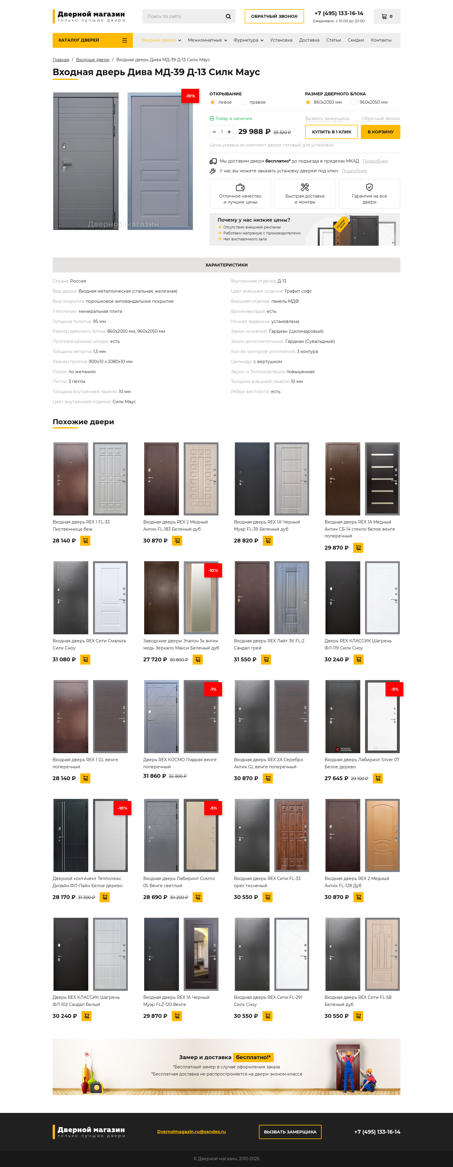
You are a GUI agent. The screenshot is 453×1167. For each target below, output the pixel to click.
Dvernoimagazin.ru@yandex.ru (191, 1131)
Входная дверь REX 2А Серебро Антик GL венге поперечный (268, 763)
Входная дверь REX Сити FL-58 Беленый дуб (358, 1001)
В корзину (381, 132)
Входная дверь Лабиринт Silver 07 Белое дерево (362, 763)
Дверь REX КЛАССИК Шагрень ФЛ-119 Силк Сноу (358, 644)
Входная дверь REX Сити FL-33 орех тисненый (267, 882)
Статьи (333, 40)
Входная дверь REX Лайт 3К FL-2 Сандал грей (269, 644)
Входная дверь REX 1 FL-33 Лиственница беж (81, 525)
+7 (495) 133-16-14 (338, 13)
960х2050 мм (369, 102)
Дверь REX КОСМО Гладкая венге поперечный (180, 763)
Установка (281, 40)
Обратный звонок (274, 16)
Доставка (309, 40)
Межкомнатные (205, 40)
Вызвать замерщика (327, 118)
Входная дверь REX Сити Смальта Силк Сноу (89, 644)
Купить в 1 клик (331, 132)
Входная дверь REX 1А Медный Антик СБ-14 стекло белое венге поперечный (360, 529)
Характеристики (226, 265)
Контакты (381, 40)
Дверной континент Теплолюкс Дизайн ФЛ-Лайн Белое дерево (87, 882)
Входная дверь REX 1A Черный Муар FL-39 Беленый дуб (267, 525)
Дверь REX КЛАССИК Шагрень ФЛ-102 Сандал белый (86, 1001)
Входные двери (159, 40)
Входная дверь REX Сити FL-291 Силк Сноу (268, 1001)
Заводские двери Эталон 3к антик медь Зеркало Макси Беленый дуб (181, 644)
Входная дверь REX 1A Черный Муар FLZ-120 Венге (176, 1001)
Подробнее (375, 161)
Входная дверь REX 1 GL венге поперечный (85, 763)
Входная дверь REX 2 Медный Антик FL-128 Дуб (357, 882)
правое (253, 102)
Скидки (356, 40)
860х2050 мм (323, 102)
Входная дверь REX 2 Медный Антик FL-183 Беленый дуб (175, 525)
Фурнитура (246, 40)
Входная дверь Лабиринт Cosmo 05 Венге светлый (179, 882)
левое (221, 102)
